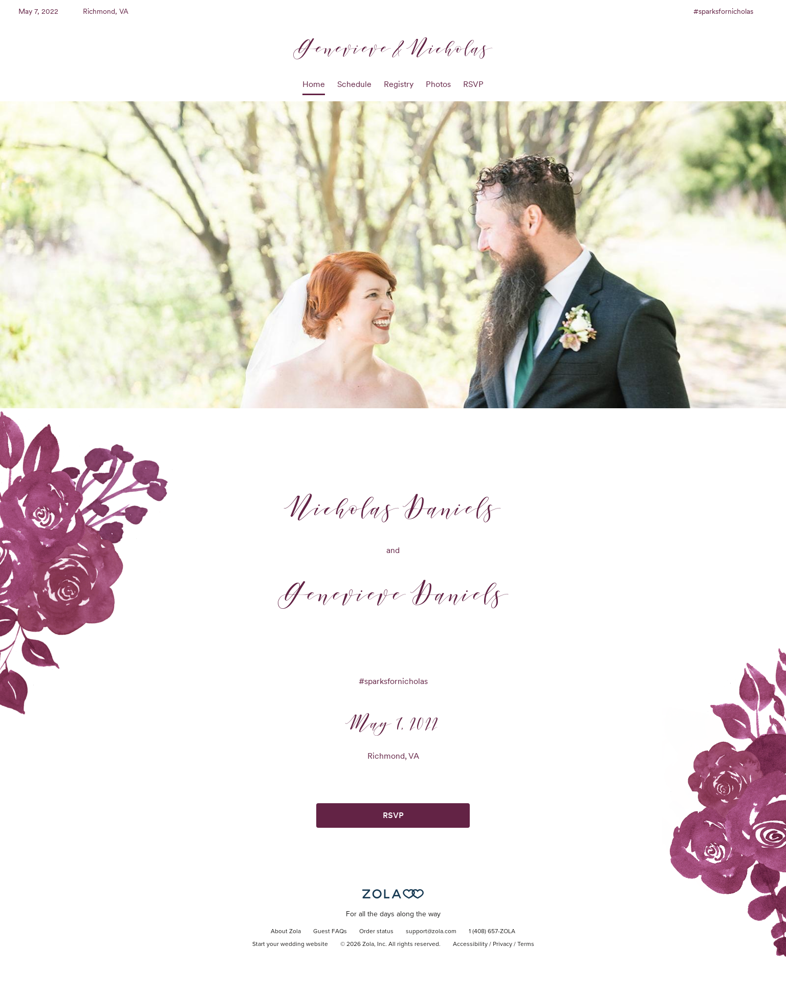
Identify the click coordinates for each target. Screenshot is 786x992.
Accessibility (470, 944)
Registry (398, 84)
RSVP (473, 84)
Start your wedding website (290, 944)
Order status (376, 932)
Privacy (502, 944)
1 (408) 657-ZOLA (492, 932)
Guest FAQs (330, 932)
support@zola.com (431, 932)
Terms (525, 944)
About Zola (286, 932)
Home (313, 84)
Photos (438, 84)
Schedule (354, 84)
